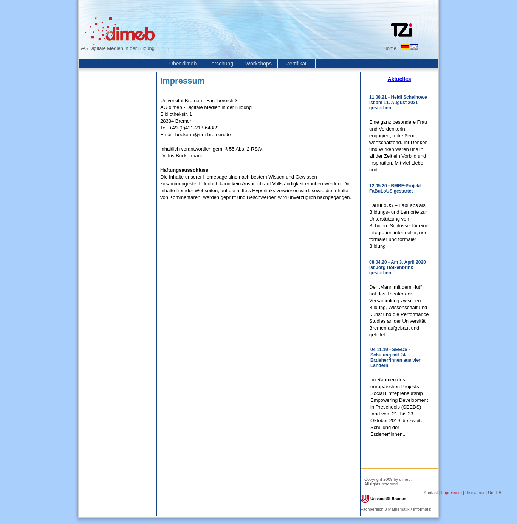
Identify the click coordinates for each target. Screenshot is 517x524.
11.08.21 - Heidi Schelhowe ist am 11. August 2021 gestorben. (398, 102)
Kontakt (431, 492)
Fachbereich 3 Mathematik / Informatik (396, 509)
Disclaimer (474, 492)
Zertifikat (296, 64)
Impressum (451, 492)
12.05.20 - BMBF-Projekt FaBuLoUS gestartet (395, 188)
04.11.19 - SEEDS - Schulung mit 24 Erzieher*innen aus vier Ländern (395, 357)
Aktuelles (399, 79)
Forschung (220, 64)
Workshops (258, 64)
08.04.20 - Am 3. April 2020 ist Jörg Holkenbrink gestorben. (397, 267)
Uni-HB (494, 492)
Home (389, 48)
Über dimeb (183, 64)
